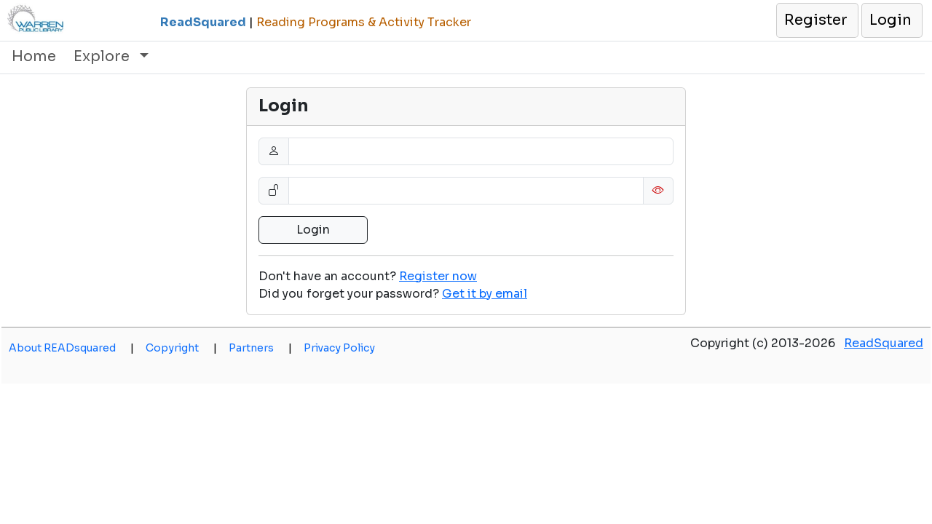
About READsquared (71, 347)
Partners (260, 347)
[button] (817, 20)
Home (34, 56)
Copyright (181, 347)
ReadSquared (883, 343)
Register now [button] (438, 276)
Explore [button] (103, 56)
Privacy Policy (339, 347)
